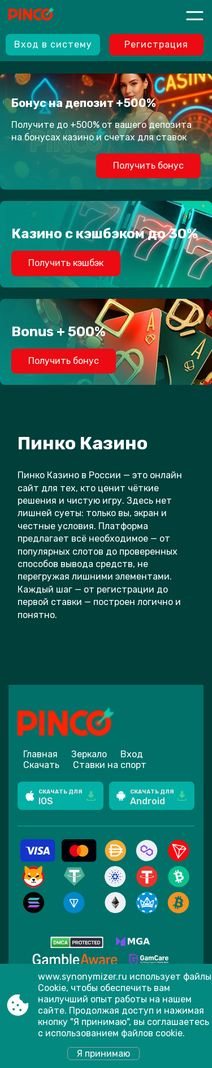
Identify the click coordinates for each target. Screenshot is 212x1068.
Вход (131, 754)
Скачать (41, 765)
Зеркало (89, 754)
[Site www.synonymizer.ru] (50, 15)
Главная (40, 754)
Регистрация (156, 44)
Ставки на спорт (109, 765)
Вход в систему (53, 44)
